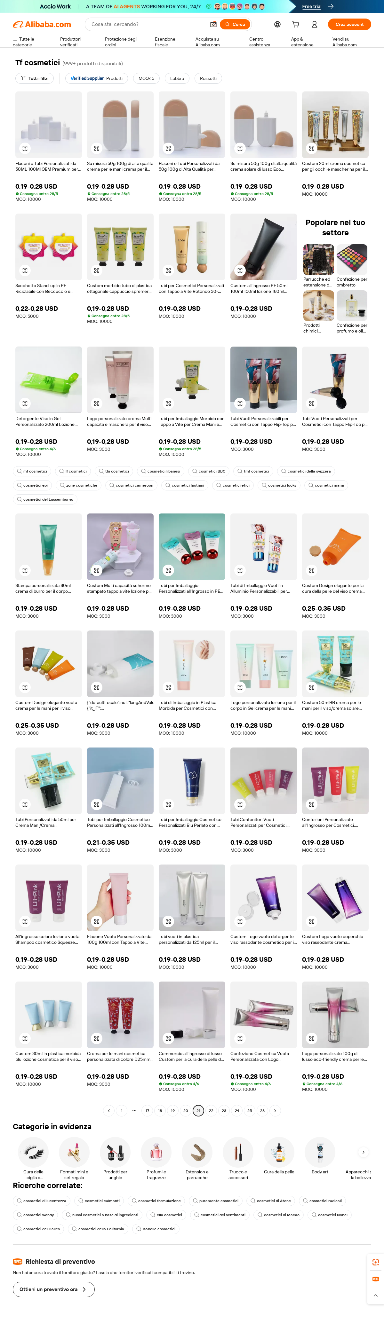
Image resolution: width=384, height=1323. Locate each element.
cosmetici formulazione (156, 1200)
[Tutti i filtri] (34, 78)
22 (211, 1110)
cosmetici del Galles (38, 1229)
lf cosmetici (73, 471)
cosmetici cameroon (131, 485)
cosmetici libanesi (160, 471)
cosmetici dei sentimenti (219, 1214)
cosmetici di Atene (271, 1200)
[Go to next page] (275, 1110)
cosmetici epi (32, 485)
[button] (213, 24)
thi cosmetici (114, 471)
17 (147, 1110)
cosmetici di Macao (279, 1214)
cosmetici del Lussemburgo (45, 499)
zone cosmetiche (78, 485)
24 (237, 1110)
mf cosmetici (32, 471)
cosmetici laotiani (184, 485)
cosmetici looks (279, 485)
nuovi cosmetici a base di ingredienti (102, 1214)
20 (185, 1110)
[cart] (297, 25)
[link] (375, 1262)
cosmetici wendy (35, 1214)
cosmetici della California (98, 1229)
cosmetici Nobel (330, 1214)
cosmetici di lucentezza (41, 1200)
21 (198, 1110)
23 (224, 1110)
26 (262, 1110)
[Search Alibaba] (148, 24)
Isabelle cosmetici (155, 1229)
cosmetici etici (233, 485)
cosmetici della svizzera (306, 471)
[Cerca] (235, 24)
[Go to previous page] (109, 1110)
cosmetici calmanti (99, 1200)
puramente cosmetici (215, 1200)
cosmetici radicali (322, 1200)
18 (160, 1110)
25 (249, 1110)
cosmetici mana (326, 485)
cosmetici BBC (208, 471)
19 (173, 1110)
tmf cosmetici (253, 471)
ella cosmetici (166, 1214)
